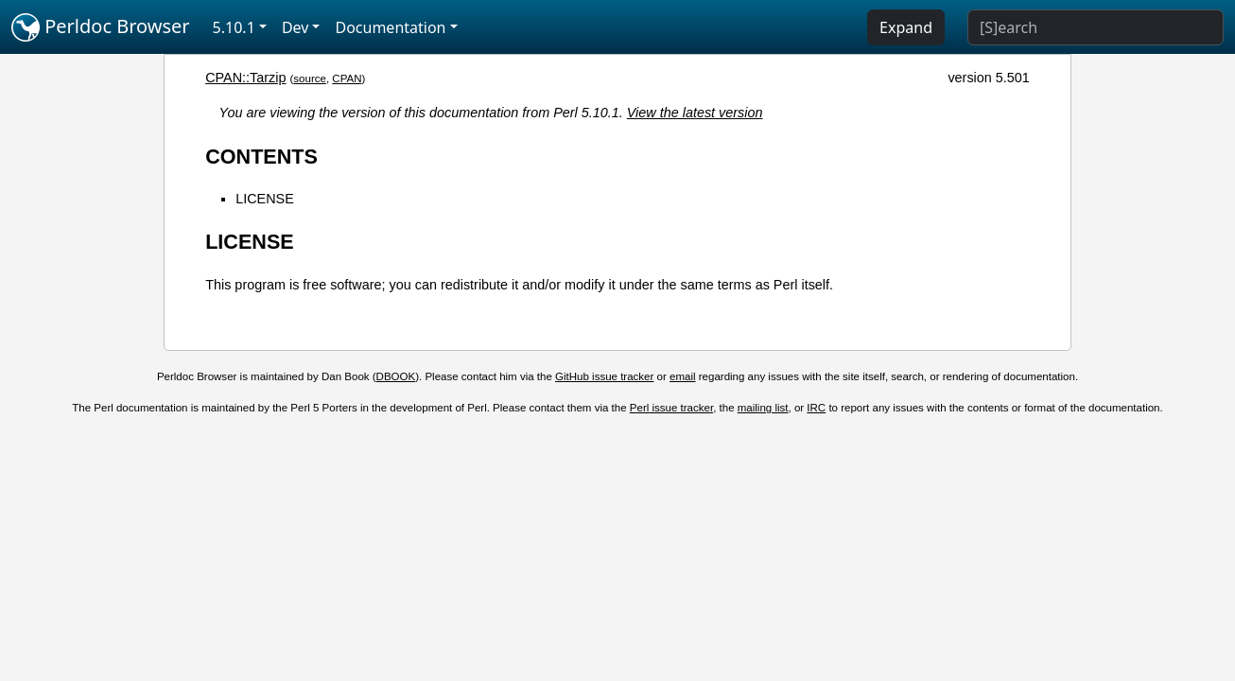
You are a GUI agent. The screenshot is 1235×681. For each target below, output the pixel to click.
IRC (816, 407)
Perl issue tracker (671, 407)
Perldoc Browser (100, 27)
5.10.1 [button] (234, 27)
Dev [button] (295, 27)
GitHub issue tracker (604, 376)
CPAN (346, 78)
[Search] (1095, 27)
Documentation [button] (390, 27)
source (309, 78)
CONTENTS (261, 156)
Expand (905, 27)
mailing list (763, 407)
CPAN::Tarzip (245, 77)
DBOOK (396, 376)
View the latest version (695, 112)
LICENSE (264, 198)
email (683, 376)
